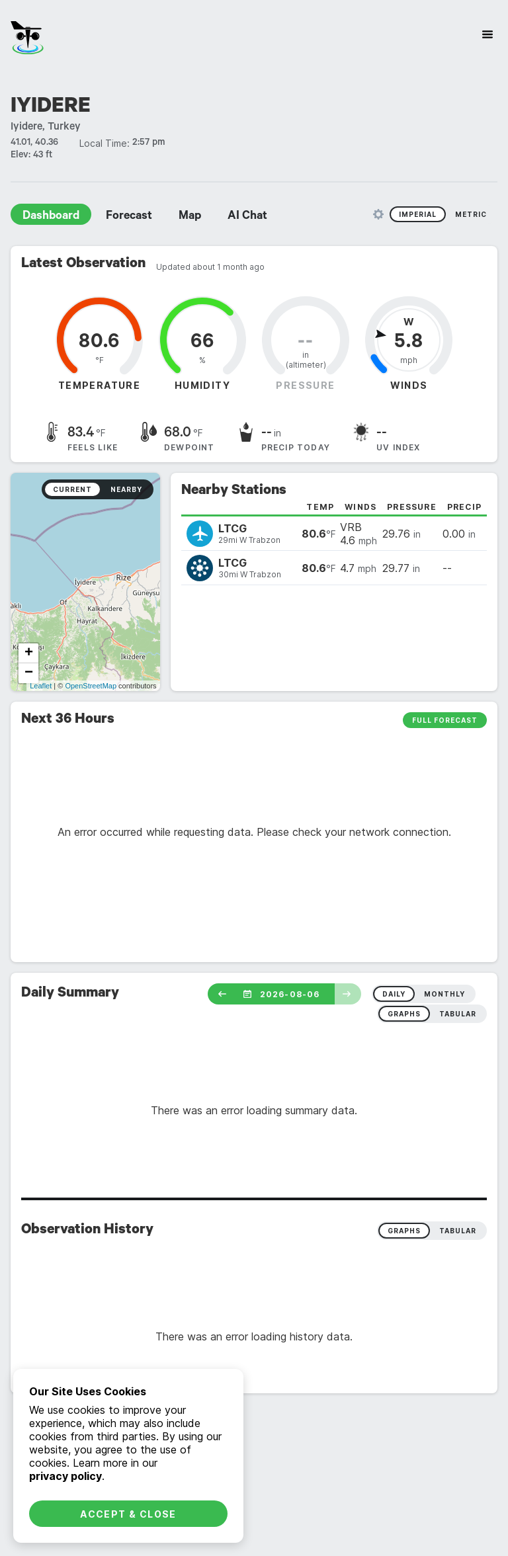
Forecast (129, 217)
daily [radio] (393, 994)
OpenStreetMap (90, 686)
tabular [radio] (457, 1014)
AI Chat (247, 217)
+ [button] (28, 653)
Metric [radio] (471, 214)
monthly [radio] (444, 994)
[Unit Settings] (378, 214)
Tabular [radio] (457, 1231)
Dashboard (50, 217)
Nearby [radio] (126, 489)
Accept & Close (128, 1514)
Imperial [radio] (418, 214)
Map (190, 217)
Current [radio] (72, 489)
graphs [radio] (404, 1014)
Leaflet (41, 686)
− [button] (28, 673)
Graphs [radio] (404, 1231)
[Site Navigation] (487, 34)
